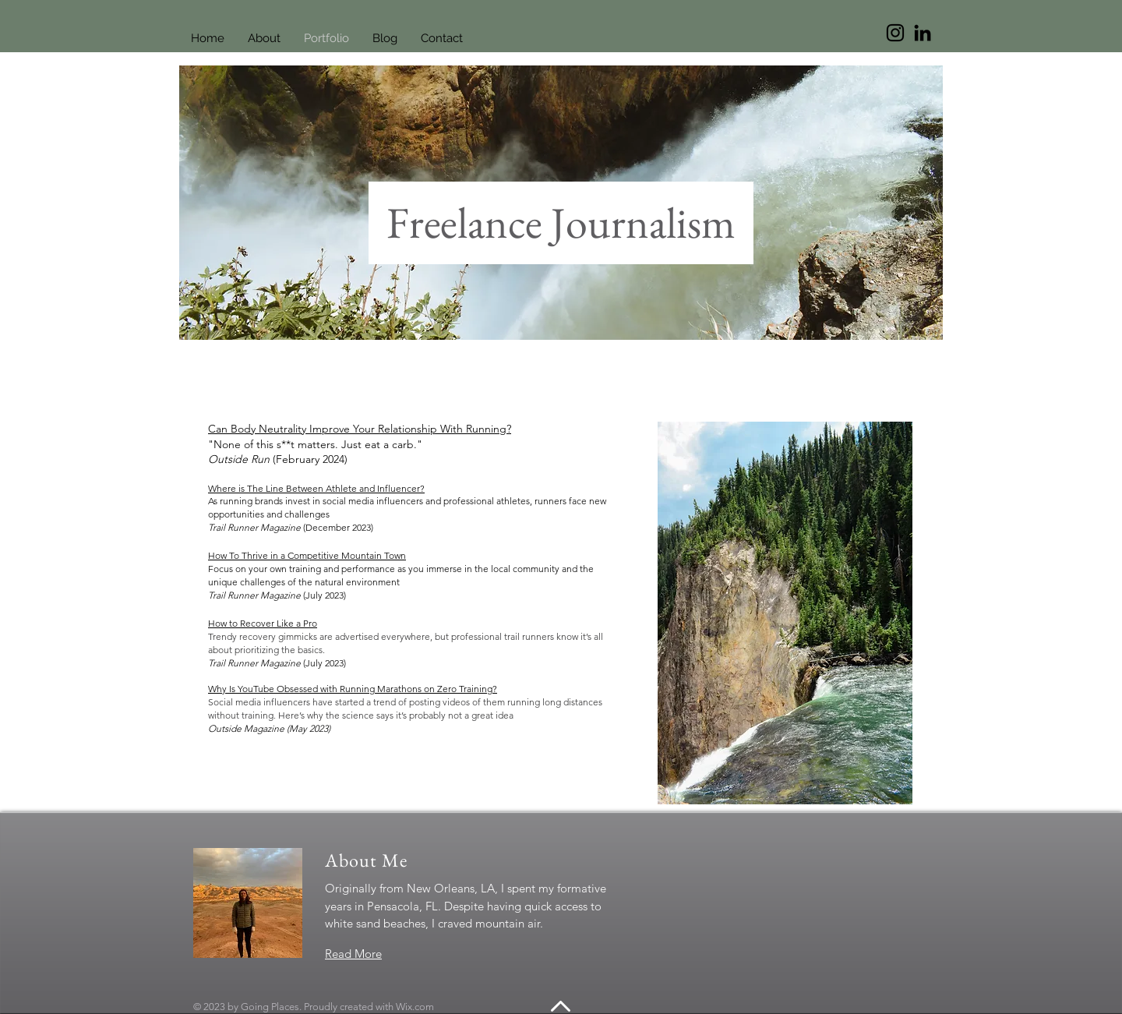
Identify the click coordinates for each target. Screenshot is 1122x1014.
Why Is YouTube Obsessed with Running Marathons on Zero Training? (352, 688)
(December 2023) (338, 527)
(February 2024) (310, 459)
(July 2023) (324, 595)
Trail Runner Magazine (255, 527)
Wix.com (415, 1006)
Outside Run (240, 459)
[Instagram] (895, 32)
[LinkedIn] (922, 32)
